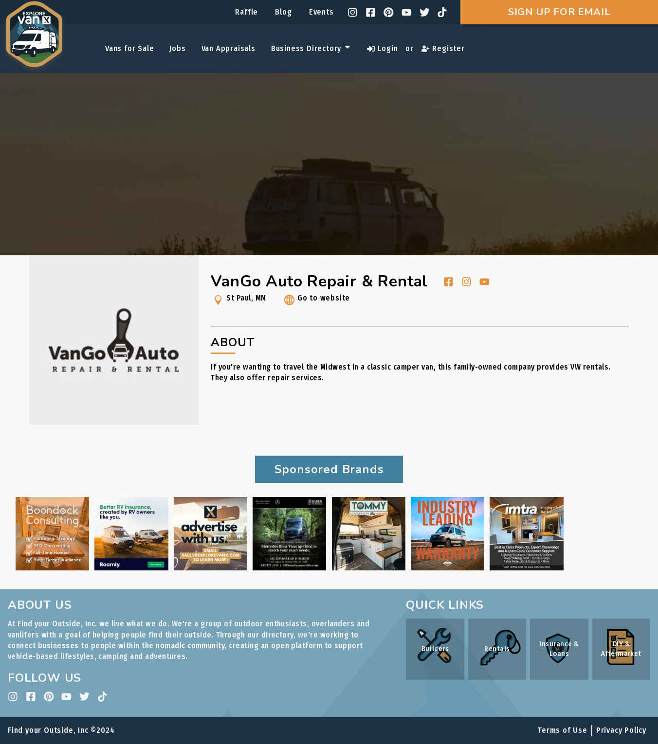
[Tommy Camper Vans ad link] (368, 567)
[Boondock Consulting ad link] (52, 567)
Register (443, 48)
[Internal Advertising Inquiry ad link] (210, 567)
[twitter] (425, 12)
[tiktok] (442, 12)
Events (321, 12)
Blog (283, 12)
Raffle (246, 12)
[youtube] (407, 12)
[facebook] (371, 12)
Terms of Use (562, 730)
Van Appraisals (228, 48)
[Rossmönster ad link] (447, 567)
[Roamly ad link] (131, 567)
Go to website (316, 301)
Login (382, 48)
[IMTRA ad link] (526, 567)
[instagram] (352, 12)
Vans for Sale (129, 48)
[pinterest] (389, 12)
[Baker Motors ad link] (289, 567)
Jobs (177, 48)
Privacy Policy (621, 730)
